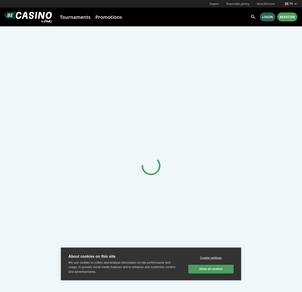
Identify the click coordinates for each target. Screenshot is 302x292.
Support (214, 3)
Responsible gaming (237, 3)
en (291, 3)
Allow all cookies (211, 268)
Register (287, 17)
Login (267, 17)
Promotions (108, 17)
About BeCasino (266, 3)
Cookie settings (211, 257)
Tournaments (75, 17)
